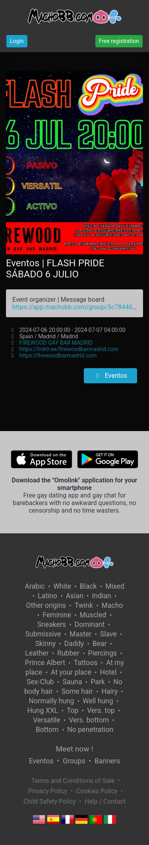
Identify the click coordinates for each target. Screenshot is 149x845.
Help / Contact (105, 801)
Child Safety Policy (49, 801)
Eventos (110, 375)
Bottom (47, 730)
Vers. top (101, 710)
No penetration (90, 730)
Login (17, 41)
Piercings (102, 653)
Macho (112, 605)
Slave (108, 634)
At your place (71, 672)
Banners (107, 761)
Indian (101, 596)
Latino (47, 596)
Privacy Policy (48, 791)
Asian (74, 596)
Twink (84, 605)
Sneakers (51, 624)
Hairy (109, 691)
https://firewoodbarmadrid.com (58, 355)
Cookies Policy (96, 791)
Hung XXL (42, 710)
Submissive (43, 634)
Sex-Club (40, 682)
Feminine (57, 615)
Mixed (114, 586)
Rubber (68, 653)
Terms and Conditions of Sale (72, 781)
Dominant (90, 624)
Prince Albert (45, 663)
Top (73, 710)
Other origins (46, 605)
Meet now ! (74, 748)
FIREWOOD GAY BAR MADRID (56, 343)
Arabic (35, 586)
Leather (36, 653)
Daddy (74, 644)
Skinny (45, 644)
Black (88, 586)
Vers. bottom (89, 720)
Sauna (72, 682)
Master (80, 634)
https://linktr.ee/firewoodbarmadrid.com (68, 349)
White (62, 586)
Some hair (77, 691)
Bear (100, 644)
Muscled (93, 615)
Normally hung (51, 701)
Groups (74, 761)
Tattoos (86, 663)
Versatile (46, 720)
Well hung (98, 701)
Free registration (119, 41)
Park (97, 682)
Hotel (108, 672)
